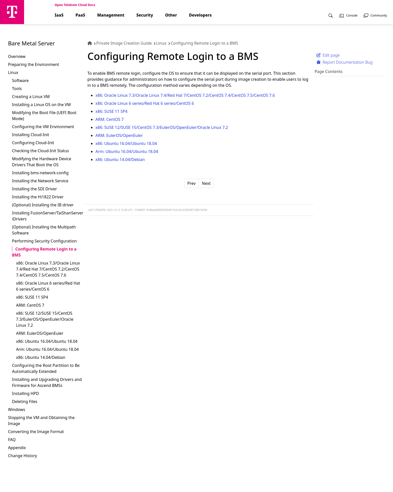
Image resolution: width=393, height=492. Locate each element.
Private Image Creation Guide (124, 43)
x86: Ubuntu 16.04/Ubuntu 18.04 (46, 341)
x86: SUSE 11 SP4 (32, 297)
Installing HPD (25, 393)
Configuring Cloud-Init (33, 142)
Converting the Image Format (36, 431)
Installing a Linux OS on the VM (41, 104)
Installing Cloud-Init (30, 134)
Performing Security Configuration (44, 241)
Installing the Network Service (40, 181)
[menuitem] (330, 18)
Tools (17, 88)
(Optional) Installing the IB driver (43, 205)
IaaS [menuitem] (59, 15)
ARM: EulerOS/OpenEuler (39, 333)
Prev (191, 183)
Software (20, 80)
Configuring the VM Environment (43, 126)
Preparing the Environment (33, 64)
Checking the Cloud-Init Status (40, 150)
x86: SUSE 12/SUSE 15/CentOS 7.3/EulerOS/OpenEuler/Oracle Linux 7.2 (44, 319)
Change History (22, 455)
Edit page (328, 55)
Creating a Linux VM (31, 96)
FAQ (12, 439)
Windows (16, 409)
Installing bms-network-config (40, 173)
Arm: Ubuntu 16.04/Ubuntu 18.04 (47, 349)
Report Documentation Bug (344, 62)
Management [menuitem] (110, 15)
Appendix (17, 447)
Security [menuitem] (144, 15)
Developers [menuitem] (200, 15)
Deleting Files (24, 401)
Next (206, 183)
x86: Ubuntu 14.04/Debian (40, 357)
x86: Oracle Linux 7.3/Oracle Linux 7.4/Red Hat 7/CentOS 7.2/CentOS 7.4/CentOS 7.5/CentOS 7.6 (48, 269)
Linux (13, 72)
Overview (17, 56)
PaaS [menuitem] (80, 15)
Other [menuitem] (171, 15)
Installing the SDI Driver (34, 189)
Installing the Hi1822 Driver (38, 197)
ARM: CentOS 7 (30, 305)
